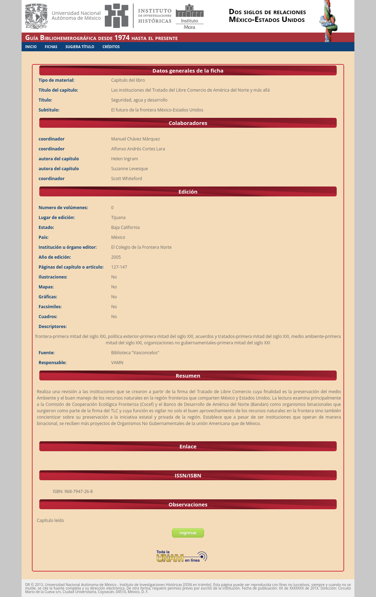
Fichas (51, 46)
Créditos (111, 46)
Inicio (30, 46)
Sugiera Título (79, 46)
